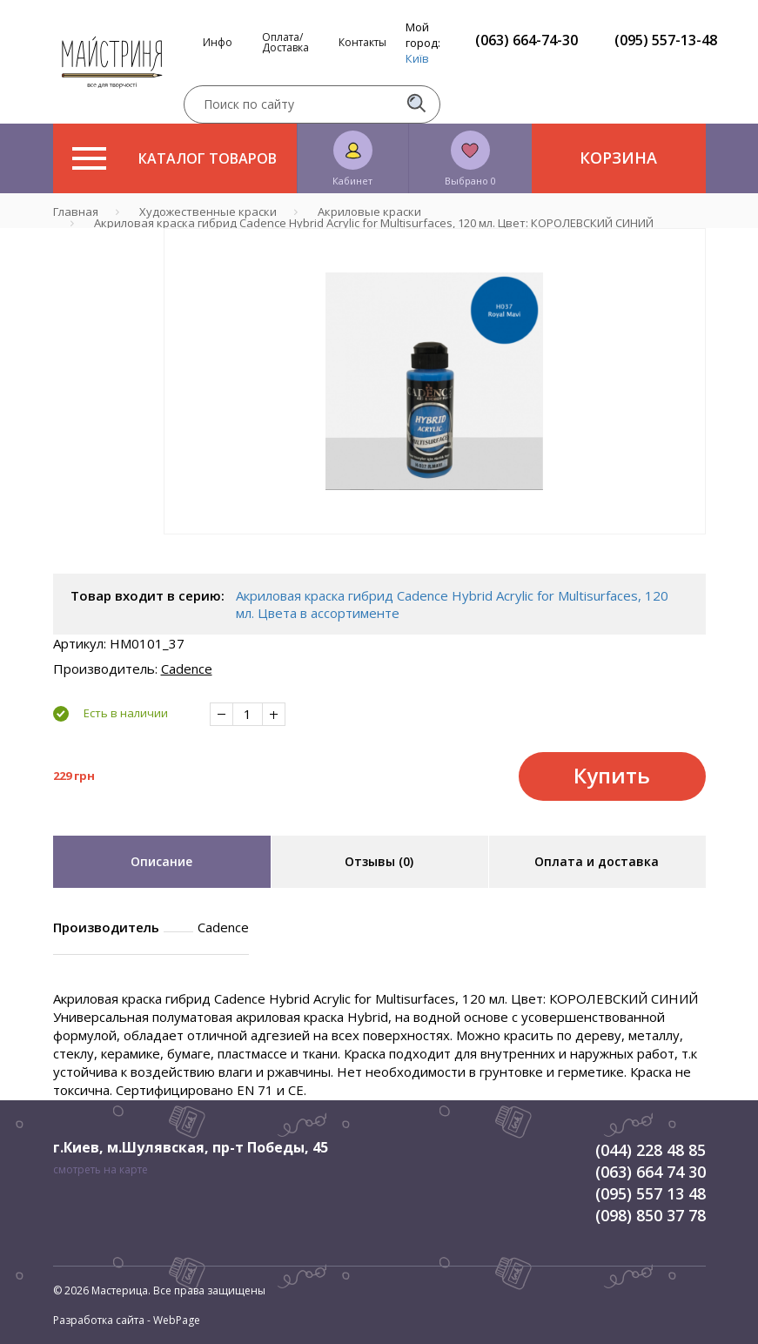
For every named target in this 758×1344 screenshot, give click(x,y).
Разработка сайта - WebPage (126, 1320)
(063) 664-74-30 (526, 40)
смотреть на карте (100, 1169)
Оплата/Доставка (285, 42)
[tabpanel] (434, 381)
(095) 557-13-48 (665, 40)
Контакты (362, 42)
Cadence (186, 668)
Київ (417, 58)
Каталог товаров (174, 158)
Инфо (217, 42)
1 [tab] (434, 546)
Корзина (618, 157)
